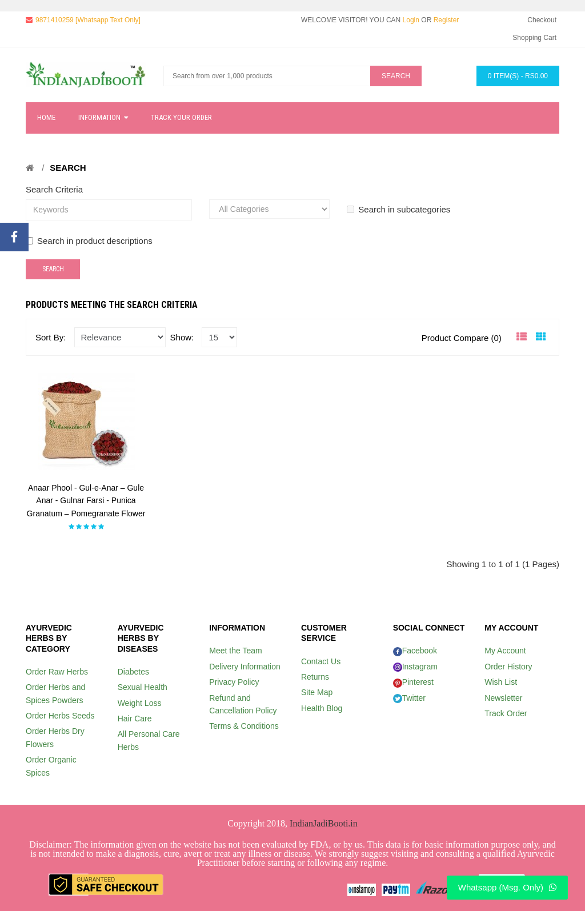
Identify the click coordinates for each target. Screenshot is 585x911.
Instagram (415, 666)
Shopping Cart (534, 38)
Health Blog (321, 708)
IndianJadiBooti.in (324, 823)
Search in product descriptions (89, 241)
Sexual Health (142, 687)
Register (446, 20)
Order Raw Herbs (57, 671)
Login (411, 20)
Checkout (541, 20)
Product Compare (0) (462, 338)
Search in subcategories (398, 209)
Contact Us (320, 661)
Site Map (316, 692)
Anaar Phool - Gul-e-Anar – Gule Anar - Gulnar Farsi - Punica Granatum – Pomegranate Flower (86, 500)
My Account (505, 650)
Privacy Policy (234, 682)
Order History (508, 666)
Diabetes (133, 671)
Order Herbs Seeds (60, 715)
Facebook (415, 650)
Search (68, 167)
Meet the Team (235, 650)
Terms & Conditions (243, 726)
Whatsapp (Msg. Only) (507, 887)
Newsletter (503, 698)
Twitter (409, 698)
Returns (315, 676)
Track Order (505, 713)
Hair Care (135, 718)
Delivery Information (245, 666)
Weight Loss (140, 703)
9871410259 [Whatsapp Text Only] (88, 20)
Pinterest (413, 682)
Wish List (500, 682)
